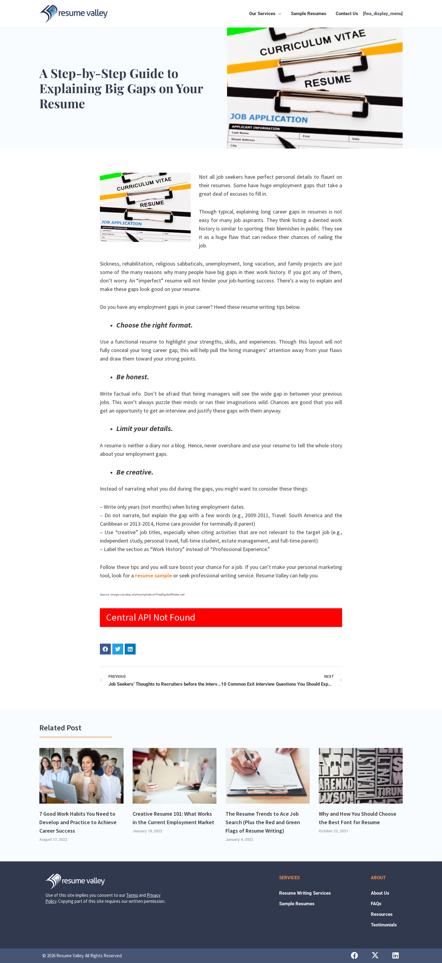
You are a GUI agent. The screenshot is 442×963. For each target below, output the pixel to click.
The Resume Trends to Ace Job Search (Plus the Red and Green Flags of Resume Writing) (263, 822)
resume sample (153, 575)
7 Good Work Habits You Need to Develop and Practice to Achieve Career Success (78, 822)
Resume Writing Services (305, 893)
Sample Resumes (297, 903)
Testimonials (384, 925)
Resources (382, 914)
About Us (380, 893)
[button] (279, 13)
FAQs (376, 903)
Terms (132, 895)
